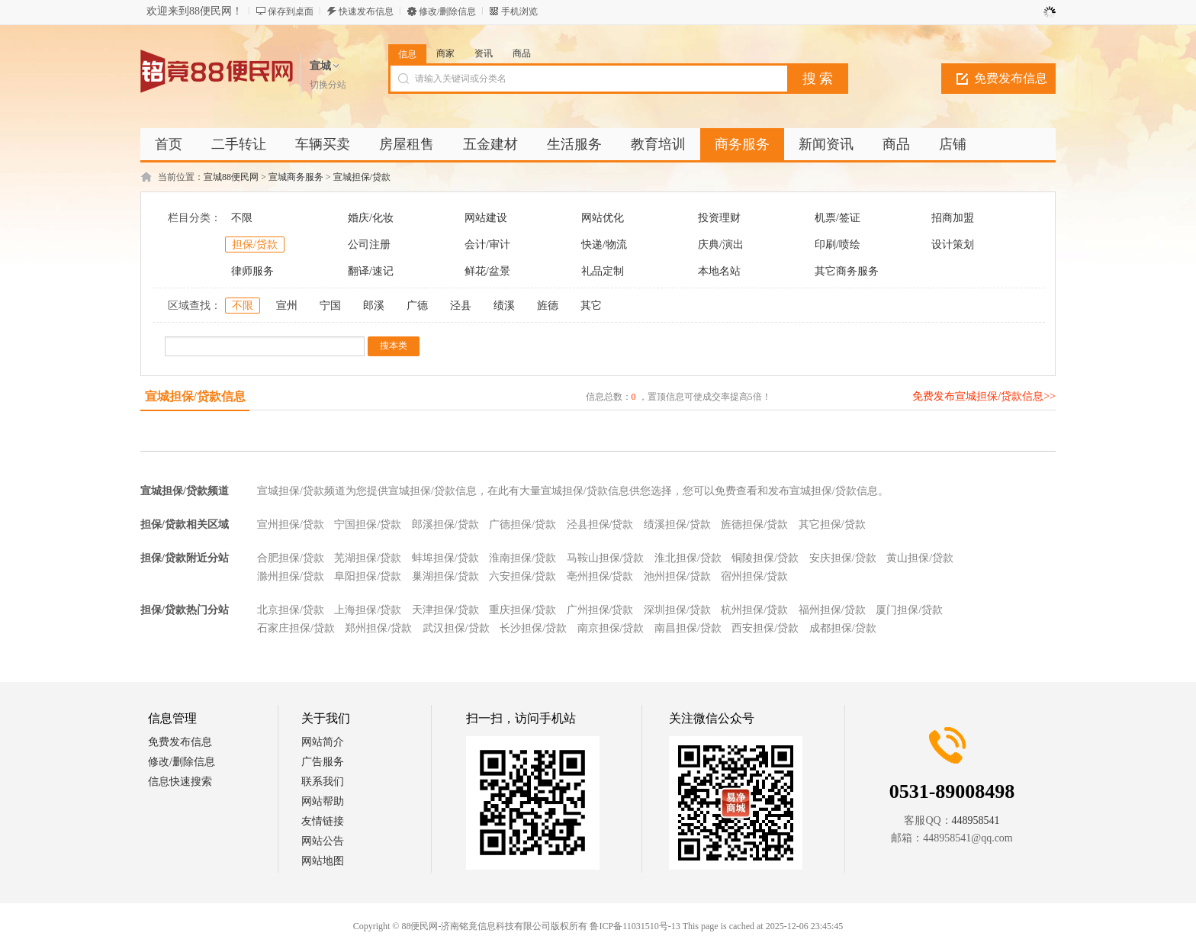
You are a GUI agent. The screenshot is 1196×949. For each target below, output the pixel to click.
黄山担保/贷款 (919, 558)
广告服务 (322, 761)
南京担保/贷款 (611, 628)
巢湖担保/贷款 (445, 576)
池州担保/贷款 (677, 576)
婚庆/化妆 (371, 218)
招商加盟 (952, 218)
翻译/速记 (371, 271)
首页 (168, 144)
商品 (522, 53)
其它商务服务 (847, 271)
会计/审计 (487, 244)
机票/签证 (837, 218)
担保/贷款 (255, 244)
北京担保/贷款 (290, 610)
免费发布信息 (1010, 78)
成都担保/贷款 (842, 628)
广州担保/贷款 (600, 610)
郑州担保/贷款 (378, 628)
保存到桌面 (290, 11)
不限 (241, 218)
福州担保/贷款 (832, 610)
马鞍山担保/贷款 (606, 558)
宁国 (330, 305)
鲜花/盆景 (487, 271)
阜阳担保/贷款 (367, 576)
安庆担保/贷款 (842, 558)
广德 (417, 305)
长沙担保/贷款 (533, 628)
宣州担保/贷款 (290, 524)
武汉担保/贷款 (456, 628)
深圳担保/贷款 (677, 610)
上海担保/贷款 (367, 610)
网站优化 (602, 218)
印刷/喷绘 (837, 244)
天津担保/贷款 (445, 610)
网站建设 (486, 218)
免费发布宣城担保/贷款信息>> (984, 396)
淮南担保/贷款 (522, 558)
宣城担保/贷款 (362, 177)
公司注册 (369, 244)
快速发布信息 (366, 11)
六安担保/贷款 (522, 576)
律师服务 (252, 271)
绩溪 (504, 305)
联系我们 (322, 781)
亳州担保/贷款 (600, 576)
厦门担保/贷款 (909, 610)
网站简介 (322, 742)
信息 (407, 54)
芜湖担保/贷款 (367, 558)
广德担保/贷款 (522, 524)
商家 (445, 53)
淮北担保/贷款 (688, 558)
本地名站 (719, 271)
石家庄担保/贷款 (296, 628)
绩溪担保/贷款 (677, 524)
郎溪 (373, 305)
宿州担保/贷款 (754, 576)
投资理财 (719, 218)
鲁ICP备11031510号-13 (635, 926)
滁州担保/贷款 (290, 576)
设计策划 (952, 244)
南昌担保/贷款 (688, 628)
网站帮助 (322, 801)
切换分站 (328, 84)
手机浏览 (519, 11)
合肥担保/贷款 (290, 558)
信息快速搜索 (180, 781)
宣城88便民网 (231, 177)
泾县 (460, 305)
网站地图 (322, 861)
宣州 (286, 305)
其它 (591, 305)
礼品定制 (602, 271)
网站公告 (322, 841)
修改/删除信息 (447, 11)
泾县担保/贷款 (600, 524)
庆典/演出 (721, 244)
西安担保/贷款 (765, 628)
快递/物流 (604, 244)
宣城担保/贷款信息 (195, 396)
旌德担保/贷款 (754, 524)
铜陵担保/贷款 (765, 558)
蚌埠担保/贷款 (445, 558)
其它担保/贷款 (832, 524)
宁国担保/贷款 (367, 524)
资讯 (483, 53)
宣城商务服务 (295, 177)
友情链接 (322, 821)
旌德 (547, 305)
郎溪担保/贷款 (445, 524)
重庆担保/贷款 (522, 610)
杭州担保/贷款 (754, 610)
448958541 (976, 820)
